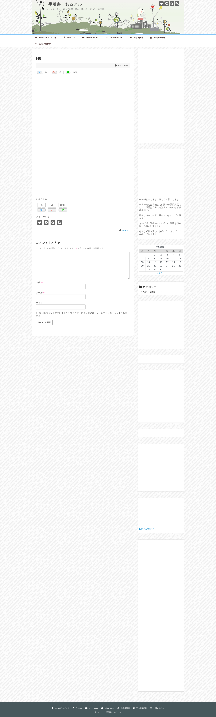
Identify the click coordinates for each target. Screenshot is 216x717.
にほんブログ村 (147, 529)
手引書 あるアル (59, 4)
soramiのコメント (45, 37)
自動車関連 (136, 37)
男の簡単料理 (157, 37)
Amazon (69, 37)
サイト (39, 303)
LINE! (74, 72)
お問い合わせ (43, 44)
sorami (124, 230)
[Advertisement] (83, 161)
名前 (39, 282)
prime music (114, 37)
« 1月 (159, 273)
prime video (90, 37)
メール (40, 292)
